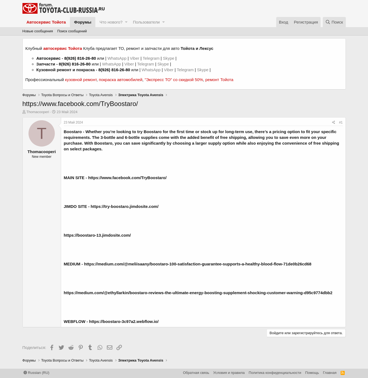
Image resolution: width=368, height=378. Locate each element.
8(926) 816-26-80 (80, 58)
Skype (169, 58)
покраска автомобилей (120, 79)
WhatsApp (117, 58)
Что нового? (110, 22)
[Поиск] (334, 22)
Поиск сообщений (72, 31)
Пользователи (146, 22)
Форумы (82, 22)
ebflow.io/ (149, 321)
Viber (134, 58)
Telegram (151, 58)
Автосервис (48, 58)
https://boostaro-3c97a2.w (114, 321)
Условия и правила (229, 373)
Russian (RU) (37, 373)
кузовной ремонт (80, 79)
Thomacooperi (37, 112)
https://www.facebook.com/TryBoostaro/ (127, 177)
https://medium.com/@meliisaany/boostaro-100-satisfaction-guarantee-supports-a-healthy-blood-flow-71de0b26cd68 (198, 264)
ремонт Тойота (219, 79)
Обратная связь (196, 373)
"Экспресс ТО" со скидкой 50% (174, 79)
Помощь (312, 373)
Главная (329, 373)
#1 (341, 122)
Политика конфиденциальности (275, 373)
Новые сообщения (37, 31)
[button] (126, 22)
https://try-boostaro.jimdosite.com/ (125, 206)
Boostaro (73, 131)
